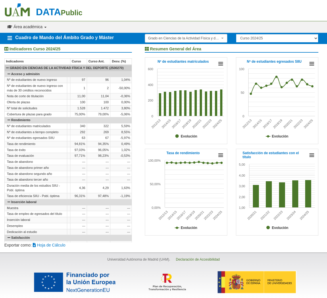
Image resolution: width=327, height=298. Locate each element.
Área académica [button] (27, 26)
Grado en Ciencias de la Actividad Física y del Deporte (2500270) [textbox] (184, 38)
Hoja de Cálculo (49, 245)
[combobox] (186, 38)
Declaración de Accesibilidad (198, 259)
